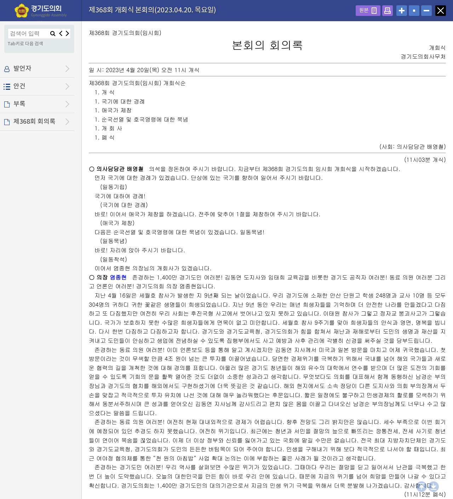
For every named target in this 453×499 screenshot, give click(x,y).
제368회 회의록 (34, 121)
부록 (19, 104)
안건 (19, 86)
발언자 (22, 68)
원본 (363, 10)
